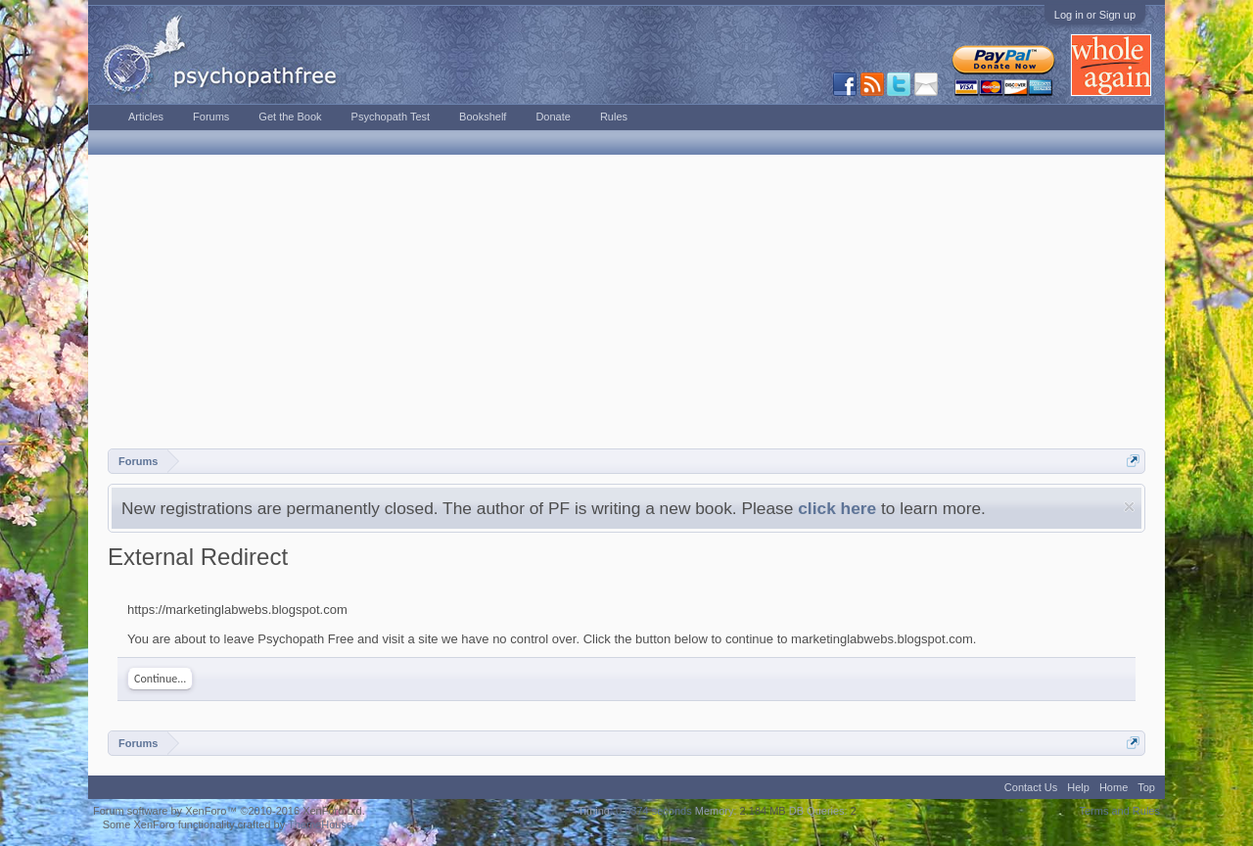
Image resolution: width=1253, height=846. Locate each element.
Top (1146, 787)
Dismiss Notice (1129, 506)
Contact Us (1030, 787)
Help (1078, 787)
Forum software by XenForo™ (229, 811)
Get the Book (289, 116)
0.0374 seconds (654, 811)
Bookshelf (482, 116)
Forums (211, 116)
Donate (552, 116)
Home (1113, 787)
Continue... (160, 678)
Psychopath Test (391, 116)
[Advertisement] (626, 301)
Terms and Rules (1119, 811)
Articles (145, 116)
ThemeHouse (320, 824)
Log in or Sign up (1095, 15)
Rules (613, 116)
